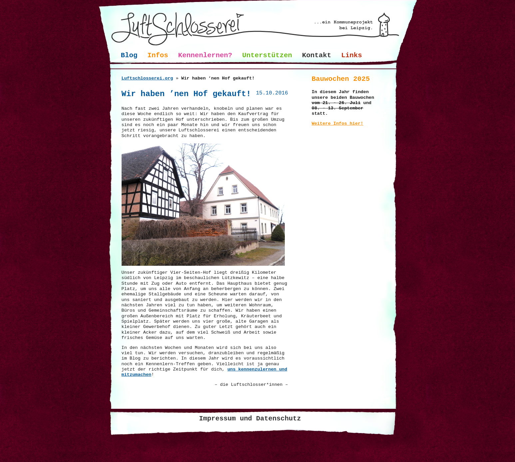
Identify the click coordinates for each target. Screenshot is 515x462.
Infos (157, 55)
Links (351, 55)
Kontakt (316, 55)
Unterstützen (267, 55)
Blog (129, 55)
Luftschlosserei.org (147, 78)
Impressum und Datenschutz (250, 418)
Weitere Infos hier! (337, 123)
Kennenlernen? (205, 55)
